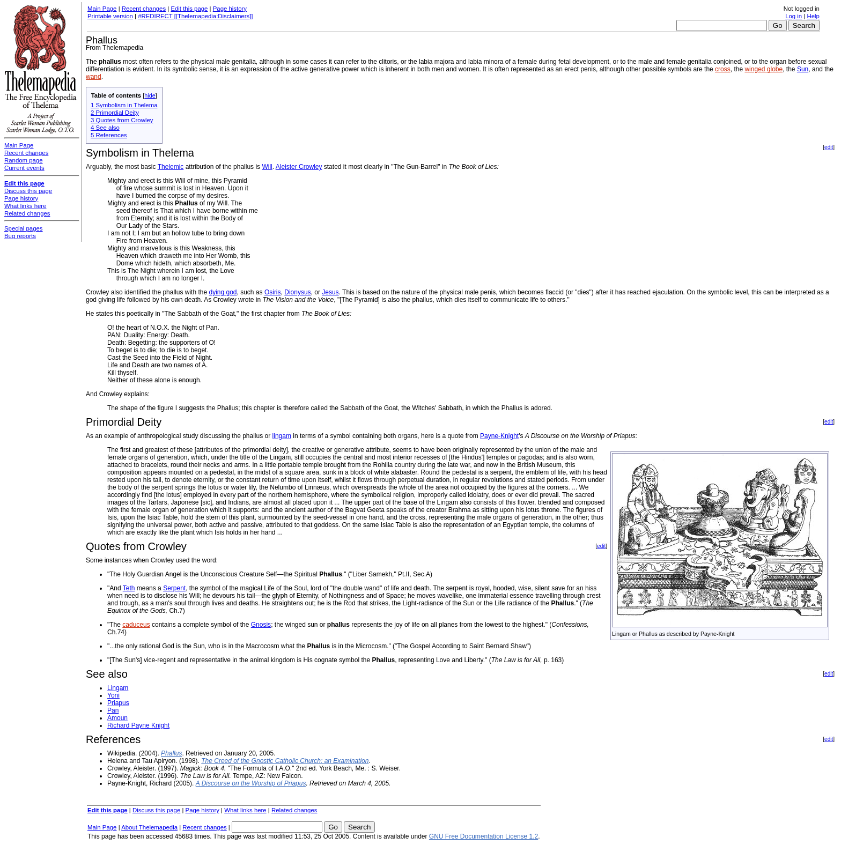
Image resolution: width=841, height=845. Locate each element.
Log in (793, 16)
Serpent (174, 588)
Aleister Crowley (299, 167)
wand (93, 76)
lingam (281, 436)
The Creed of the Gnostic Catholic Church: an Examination (284, 761)
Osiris (272, 292)
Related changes (294, 810)
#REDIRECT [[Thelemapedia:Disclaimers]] (195, 16)
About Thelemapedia (149, 827)
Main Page (101, 8)
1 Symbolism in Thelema (124, 105)
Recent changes (144, 8)
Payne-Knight (499, 436)
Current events (24, 168)
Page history (230, 8)
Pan (113, 710)
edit (828, 147)
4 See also (105, 127)
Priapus (118, 703)
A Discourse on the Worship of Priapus (251, 783)
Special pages (23, 228)
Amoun (117, 718)
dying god (223, 292)
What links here (245, 810)
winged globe (763, 69)
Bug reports (20, 236)
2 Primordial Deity (115, 112)
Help (813, 16)
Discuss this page (156, 810)
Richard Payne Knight (138, 725)
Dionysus (297, 292)
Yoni (113, 695)
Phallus (171, 753)
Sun (802, 69)
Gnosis (261, 624)
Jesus (330, 292)
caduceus (136, 624)
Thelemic (171, 167)
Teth (129, 588)
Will (267, 167)
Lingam (117, 688)
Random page (23, 160)
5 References (109, 135)
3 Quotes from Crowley (122, 120)
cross (723, 69)
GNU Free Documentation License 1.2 (483, 836)
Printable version (110, 16)
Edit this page (189, 8)
